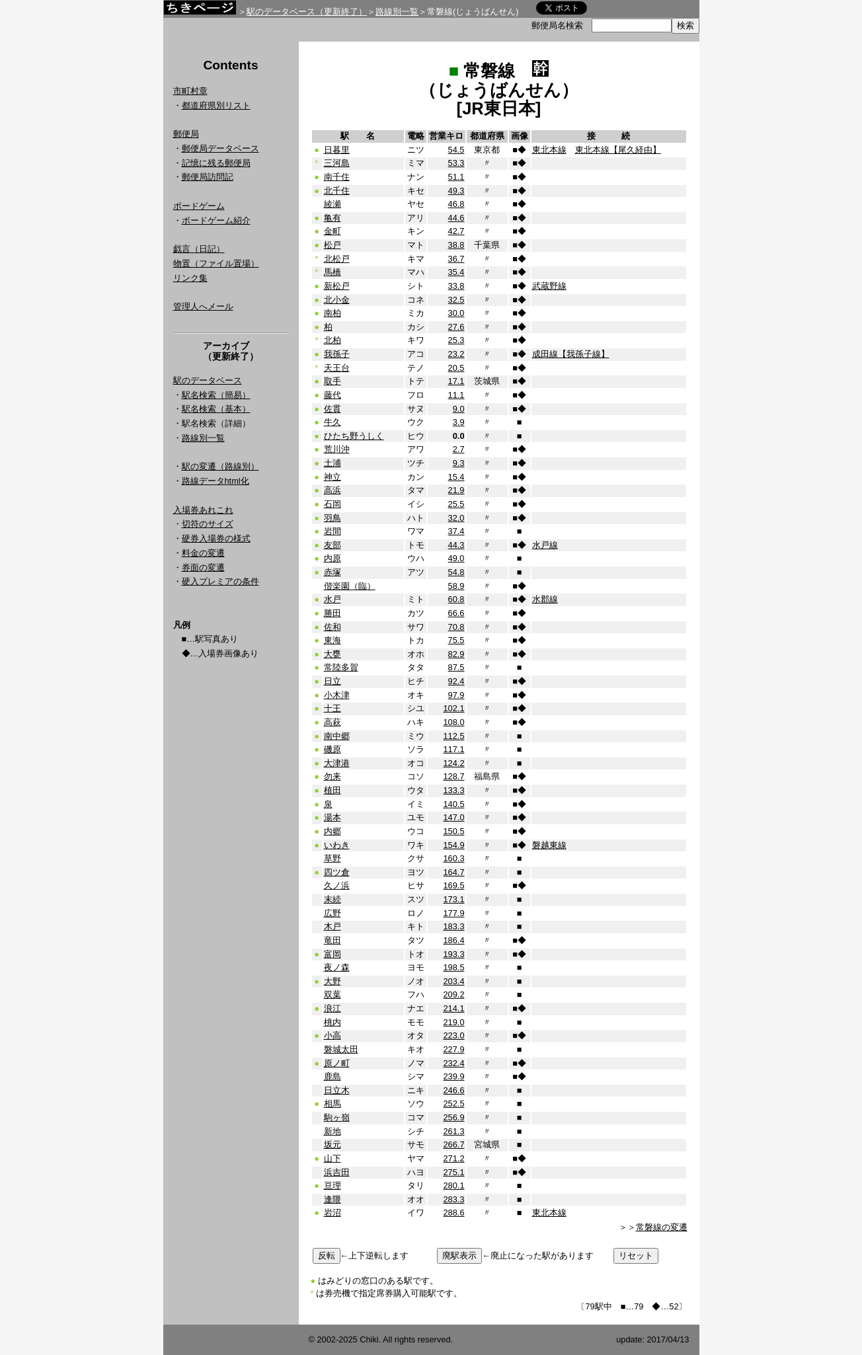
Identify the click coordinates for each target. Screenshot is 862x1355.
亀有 (332, 218)
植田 (332, 790)
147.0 (453, 817)
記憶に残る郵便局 (216, 163)
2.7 (459, 449)
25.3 (456, 340)
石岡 (332, 504)
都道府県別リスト (216, 105)
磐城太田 (341, 1049)
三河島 (337, 163)
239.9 (453, 1076)
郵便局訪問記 (207, 177)
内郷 (332, 831)
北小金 (337, 300)
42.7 (456, 231)
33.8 (456, 286)
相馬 (332, 1103)
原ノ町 (337, 1063)
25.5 (456, 504)
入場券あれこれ (203, 510)
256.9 (453, 1117)
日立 (332, 681)
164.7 (453, 872)
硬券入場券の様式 (216, 538)
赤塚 (332, 572)
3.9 (459, 422)
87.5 (456, 667)
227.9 (453, 1049)
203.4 (453, 981)
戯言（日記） (199, 249)
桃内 (332, 1022)
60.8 (456, 599)
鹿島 (332, 1076)
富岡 (332, 954)
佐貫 (332, 409)
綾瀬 (332, 204)
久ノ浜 (337, 885)
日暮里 (337, 150)
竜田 (332, 940)
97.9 (456, 695)
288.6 (453, 1213)
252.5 (453, 1103)
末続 (332, 899)
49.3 (456, 191)
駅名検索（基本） (216, 409)
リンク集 (190, 278)
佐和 (332, 627)
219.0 (453, 1022)
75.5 (456, 640)
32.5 (456, 300)
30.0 (456, 313)
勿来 (332, 776)
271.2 (453, 1158)
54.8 (456, 572)
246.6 (453, 1090)
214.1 (453, 1008)
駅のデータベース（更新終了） (307, 12)
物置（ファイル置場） (216, 263)
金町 (332, 231)
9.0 (459, 409)
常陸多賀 (341, 667)
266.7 (453, 1144)
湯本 (332, 817)
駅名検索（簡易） (216, 395)
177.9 (453, 913)
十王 (332, 708)
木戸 (332, 926)
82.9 (456, 654)
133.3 (453, 790)
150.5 (453, 831)
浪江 (332, 1008)
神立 (332, 477)
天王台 (337, 368)
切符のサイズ (207, 524)
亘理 (332, 1185)
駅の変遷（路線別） (220, 466)
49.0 (456, 558)
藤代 (332, 395)
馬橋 (332, 272)
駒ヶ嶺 (337, 1117)
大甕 (332, 654)
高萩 (332, 722)
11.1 (456, 395)
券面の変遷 (203, 567)
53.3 (456, 163)
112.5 (453, 736)
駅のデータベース (207, 380)
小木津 (337, 695)
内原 (332, 558)
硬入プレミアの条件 (220, 581)
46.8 (456, 204)
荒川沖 (337, 449)
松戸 (332, 245)
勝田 (332, 613)
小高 (332, 1035)
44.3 (456, 545)
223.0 (453, 1035)
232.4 (453, 1063)
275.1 (453, 1172)
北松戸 (337, 259)
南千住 (337, 177)
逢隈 (332, 1199)
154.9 (453, 845)
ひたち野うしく (354, 436)
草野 (332, 858)
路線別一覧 (396, 12)
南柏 (332, 313)
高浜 (332, 490)
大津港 (337, 763)
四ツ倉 (337, 872)
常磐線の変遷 (661, 1227)
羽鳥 (332, 518)
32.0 (456, 518)
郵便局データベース (220, 148)
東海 (332, 640)
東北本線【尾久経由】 (618, 150)
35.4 (456, 272)
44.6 (456, 218)
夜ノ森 (337, 967)
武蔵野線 (549, 286)
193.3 (453, 954)
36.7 (456, 259)
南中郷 (337, 736)
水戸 (332, 599)
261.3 (453, 1131)
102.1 (453, 708)
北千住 (337, 191)
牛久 (332, 422)
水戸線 (545, 545)
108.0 (453, 722)
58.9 (456, 586)
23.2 (456, 354)
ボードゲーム (199, 206)
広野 (332, 913)
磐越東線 (549, 845)
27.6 (456, 327)
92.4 (456, 681)
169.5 (453, 885)
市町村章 (190, 91)
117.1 (453, 749)
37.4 (456, 531)
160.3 (453, 858)
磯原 (332, 749)
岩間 (332, 531)
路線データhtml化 (215, 481)
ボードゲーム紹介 (216, 220)
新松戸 (337, 286)
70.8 (456, 627)
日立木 (337, 1090)
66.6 (456, 613)
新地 (332, 1131)
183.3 (453, 926)
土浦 (332, 463)
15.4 (456, 477)
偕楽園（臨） (349, 586)
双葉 (332, 994)
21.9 (456, 490)
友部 (332, 545)
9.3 (459, 463)
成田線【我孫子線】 (570, 354)
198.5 (453, 967)
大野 (332, 981)
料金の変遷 (203, 553)
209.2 (453, 994)
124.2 (453, 763)
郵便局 (186, 134)
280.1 (453, 1185)
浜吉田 (337, 1172)
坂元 (332, 1144)
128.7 (453, 776)
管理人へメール (203, 306)
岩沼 (332, 1213)
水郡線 (545, 599)
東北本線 (549, 150)
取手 (332, 381)
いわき (337, 845)
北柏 (332, 340)
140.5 (453, 804)
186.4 (453, 940)
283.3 (453, 1199)
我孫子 (337, 354)
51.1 (456, 177)
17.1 (456, 381)
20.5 (456, 368)
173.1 (453, 899)
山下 (332, 1158)
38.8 (456, 245)
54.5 (456, 150)
